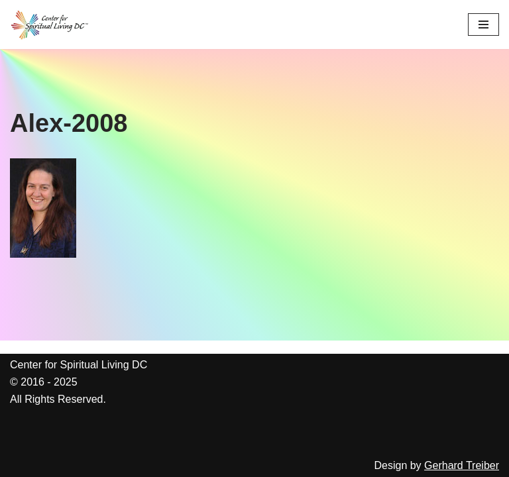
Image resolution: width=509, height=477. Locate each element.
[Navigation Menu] (483, 24)
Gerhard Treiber (461, 465)
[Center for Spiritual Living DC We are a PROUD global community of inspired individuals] (49, 24)
